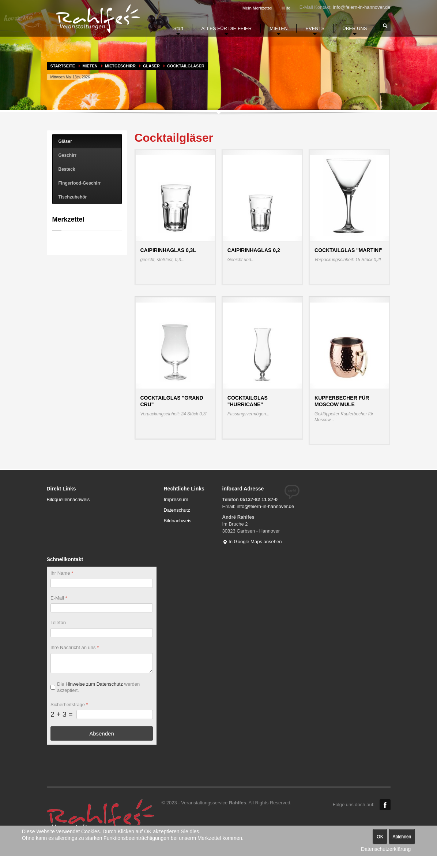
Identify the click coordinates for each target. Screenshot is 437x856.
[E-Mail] (101, 608)
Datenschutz (177, 510)
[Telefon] (101, 633)
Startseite (62, 66)
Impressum (176, 499)
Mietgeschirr (120, 66)
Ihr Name (61, 573)
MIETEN (90, 66)
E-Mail (58, 598)
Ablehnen (402, 836)
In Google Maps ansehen (252, 541)
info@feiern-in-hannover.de (361, 7)
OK (380, 836)
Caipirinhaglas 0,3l (168, 250)
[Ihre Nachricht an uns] (101, 663)
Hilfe (286, 8)
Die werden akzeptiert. (98, 687)
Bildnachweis (178, 520)
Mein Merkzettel (257, 8)
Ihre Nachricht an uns (74, 648)
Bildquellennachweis (68, 499)
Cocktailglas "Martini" (348, 250)
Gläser (151, 66)
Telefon (58, 623)
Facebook (385, 804)
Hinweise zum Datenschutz (94, 684)
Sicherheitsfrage (69, 704)
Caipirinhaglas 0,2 (253, 250)
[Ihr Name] (101, 583)
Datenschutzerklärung (386, 849)
